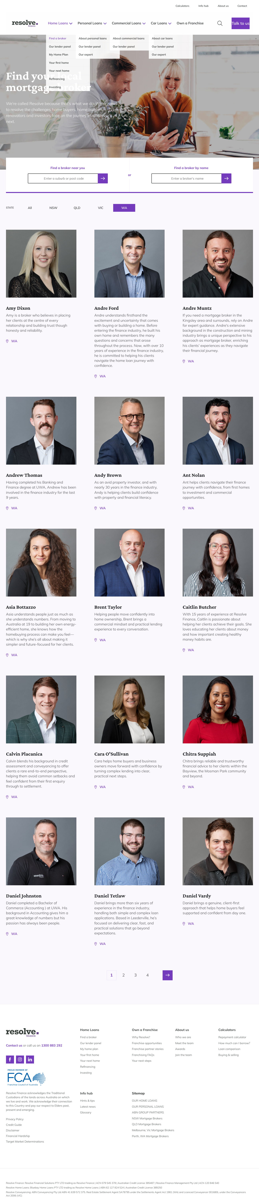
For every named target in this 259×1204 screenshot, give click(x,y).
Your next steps (141, 1061)
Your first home (89, 1055)
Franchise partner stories (148, 1049)
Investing (86, 1072)
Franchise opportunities (147, 1043)
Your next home (90, 1061)
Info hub (86, 1093)
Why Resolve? (141, 1037)
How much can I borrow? (234, 1043)
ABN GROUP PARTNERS (148, 1112)
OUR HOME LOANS (144, 1100)
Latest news (88, 1106)
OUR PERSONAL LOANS (148, 1106)
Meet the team (184, 1043)
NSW (53, 208)
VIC (100, 208)
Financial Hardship (18, 1136)
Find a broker (88, 1037)
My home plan (89, 1049)
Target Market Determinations (25, 1141)
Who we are (183, 1037)
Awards (180, 1049)
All (30, 208)
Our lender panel (90, 1043)
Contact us (14, 1045)
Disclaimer (12, 1130)
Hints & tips (87, 1100)
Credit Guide (14, 1125)
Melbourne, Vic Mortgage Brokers (153, 1130)
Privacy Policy (14, 1119)
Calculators (227, 1030)
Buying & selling (228, 1055)
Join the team (183, 1055)
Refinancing (87, 1066)
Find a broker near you (68, 168)
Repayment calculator (232, 1037)
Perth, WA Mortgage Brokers (150, 1136)
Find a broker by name (191, 168)
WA (124, 208)
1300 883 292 (51, 1045)
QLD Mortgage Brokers (146, 1124)
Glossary (85, 1112)
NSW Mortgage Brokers (147, 1118)
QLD (77, 208)
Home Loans (89, 1030)
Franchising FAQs (143, 1055)
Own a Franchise (145, 1030)
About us (182, 1030)
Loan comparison (229, 1049)
